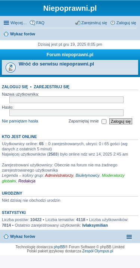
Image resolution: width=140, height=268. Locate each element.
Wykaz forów (22, 34)
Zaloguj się (15, 86)
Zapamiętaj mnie (87, 121)
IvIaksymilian (95, 225)
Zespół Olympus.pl (97, 251)
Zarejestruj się (51, 86)
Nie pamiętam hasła (20, 121)
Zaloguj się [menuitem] (126, 22)
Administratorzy (59, 175)
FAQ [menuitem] (40, 22)
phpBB (59, 247)
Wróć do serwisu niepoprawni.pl (56, 64)
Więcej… (18, 22)
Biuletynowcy (88, 175)
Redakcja (26, 181)
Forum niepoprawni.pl (70, 54)
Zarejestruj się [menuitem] (94, 22)
